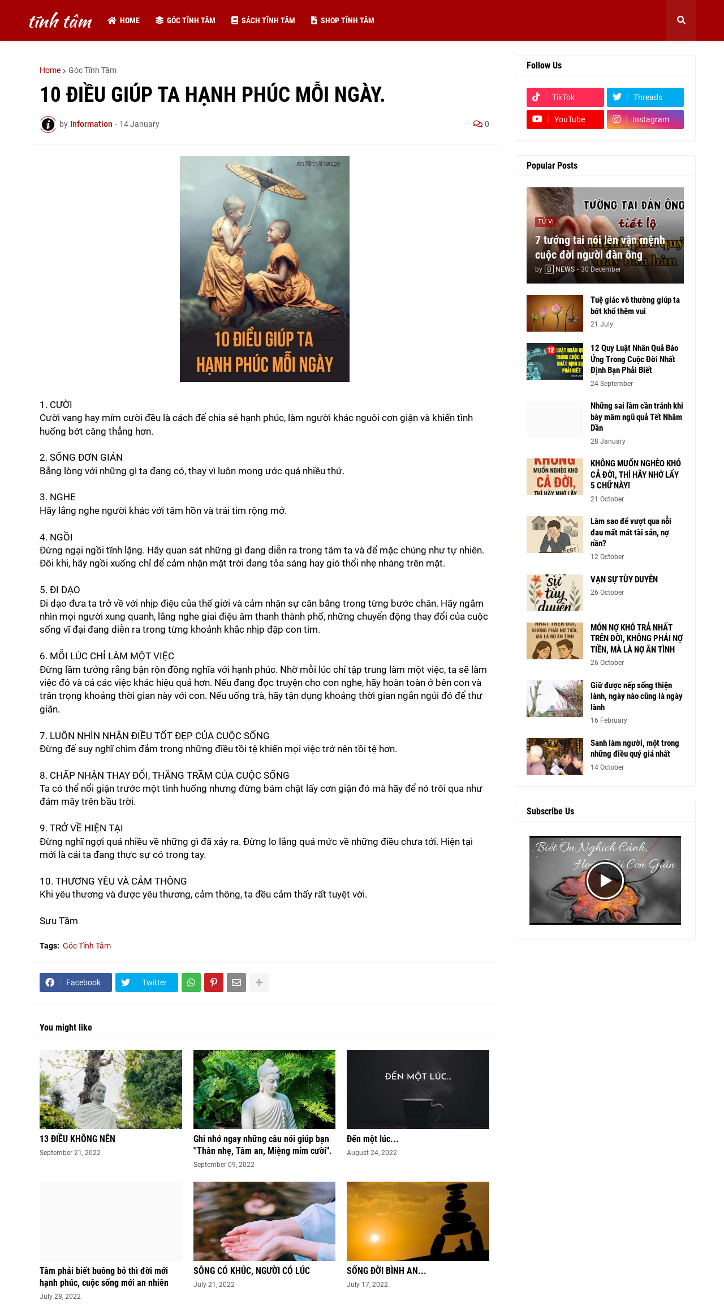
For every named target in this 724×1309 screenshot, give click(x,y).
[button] (681, 20)
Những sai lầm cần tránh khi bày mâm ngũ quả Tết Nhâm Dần (637, 417)
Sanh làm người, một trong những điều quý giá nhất (635, 748)
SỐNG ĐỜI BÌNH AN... (386, 1270)
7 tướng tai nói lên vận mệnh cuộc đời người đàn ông (600, 247)
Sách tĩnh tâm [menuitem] (263, 20)
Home (50, 70)
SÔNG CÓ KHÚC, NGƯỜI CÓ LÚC (251, 1270)
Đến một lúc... (373, 1139)
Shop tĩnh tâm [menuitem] (342, 20)
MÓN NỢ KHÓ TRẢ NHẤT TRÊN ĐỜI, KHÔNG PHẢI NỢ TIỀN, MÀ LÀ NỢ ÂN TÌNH (637, 639)
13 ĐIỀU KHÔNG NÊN (77, 1139)
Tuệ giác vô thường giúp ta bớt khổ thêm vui (635, 305)
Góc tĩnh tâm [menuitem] (186, 20)
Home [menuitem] (123, 20)
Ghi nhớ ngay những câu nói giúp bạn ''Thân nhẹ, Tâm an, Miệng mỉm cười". (262, 1145)
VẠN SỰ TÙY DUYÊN (624, 579)
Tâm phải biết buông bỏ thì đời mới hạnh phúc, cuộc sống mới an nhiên (104, 1276)
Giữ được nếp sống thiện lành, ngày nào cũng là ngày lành (637, 696)
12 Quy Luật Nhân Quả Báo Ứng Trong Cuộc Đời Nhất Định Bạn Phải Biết (634, 359)
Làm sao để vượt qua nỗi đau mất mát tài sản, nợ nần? (631, 532)
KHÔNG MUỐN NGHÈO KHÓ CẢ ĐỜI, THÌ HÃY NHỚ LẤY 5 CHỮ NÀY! (636, 474)
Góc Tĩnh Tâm (92, 70)
